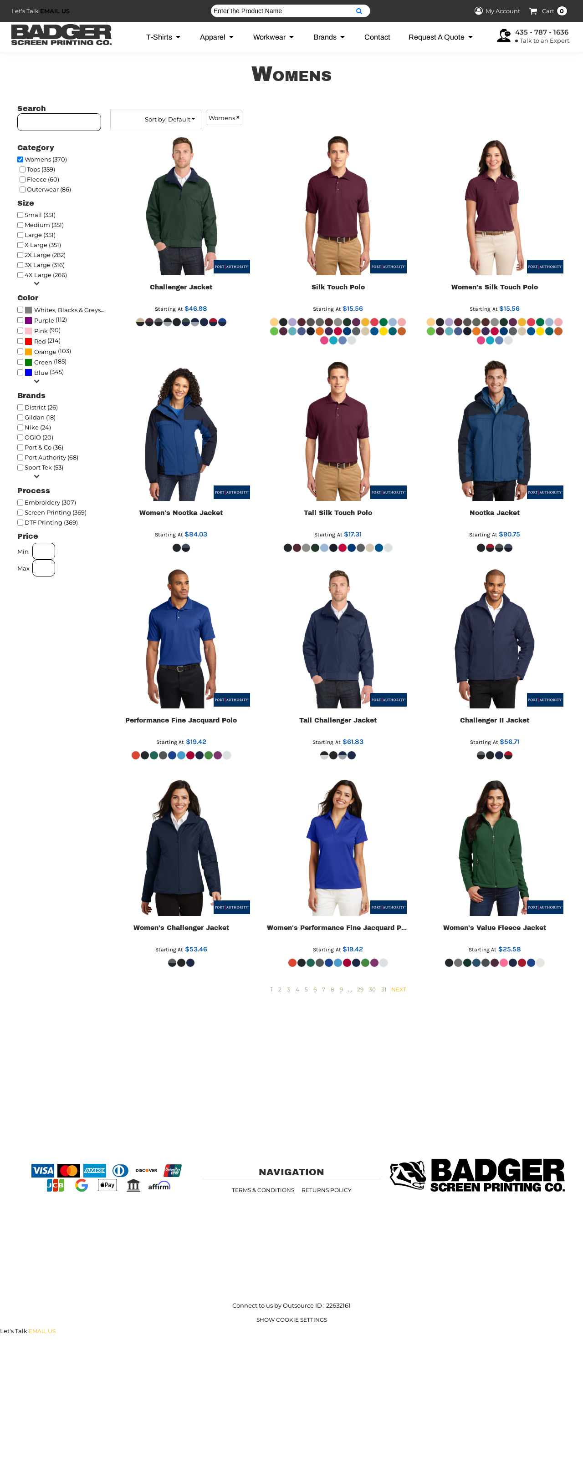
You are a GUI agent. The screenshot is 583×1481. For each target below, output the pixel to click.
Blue (41, 372)
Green (43, 362)
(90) (43, 331)
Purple (44, 320)
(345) (44, 372)
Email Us (55, 11)
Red (40, 341)
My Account (496, 11)
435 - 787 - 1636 (541, 32)
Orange (45, 351)
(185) (45, 362)
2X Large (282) (45, 254)
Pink (41, 330)
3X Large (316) (45, 264)
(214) (43, 341)
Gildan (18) (40, 417)
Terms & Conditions (263, 1190)
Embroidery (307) (50, 502)
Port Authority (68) (51, 457)
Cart (555, 11)
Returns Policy (327, 1190)
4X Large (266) (46, 274)
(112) (46, 320)
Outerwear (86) (49, 189)
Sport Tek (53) (44, 467)
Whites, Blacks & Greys (67, 309)
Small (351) (40, 214)
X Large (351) (43, 244)
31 (383, 989)
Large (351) (40, 234)
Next (398, 989)
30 (372, 989)
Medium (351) (44, 224)
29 (360, 989)
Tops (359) (41, 169)
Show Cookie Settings (291, 1319)
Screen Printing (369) (56, 512)
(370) (66, 310)
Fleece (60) (43, 179)
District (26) (41, 407)
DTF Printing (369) (51, 522)
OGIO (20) (39, 437)
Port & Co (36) (44, 447)
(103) (48, 352)
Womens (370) (46, 159)
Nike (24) (38, 427)
